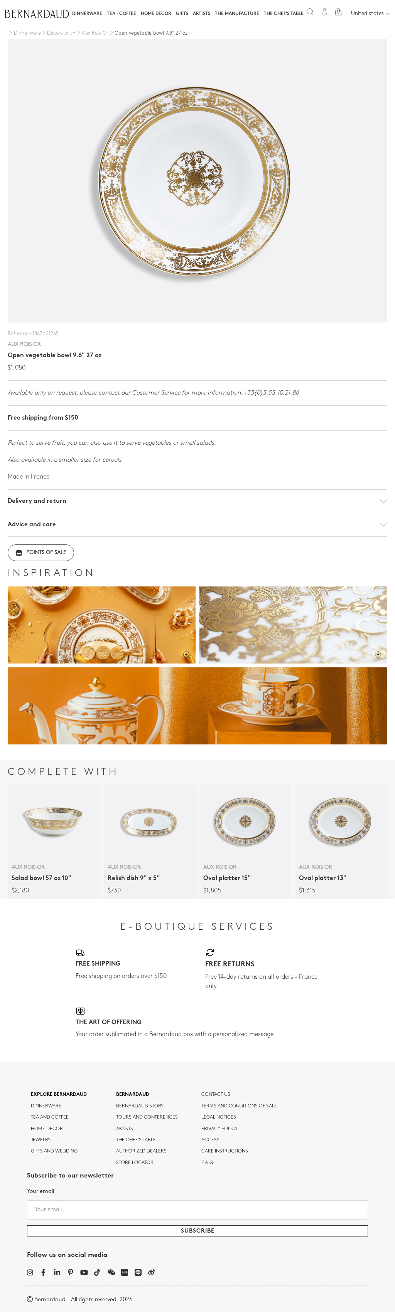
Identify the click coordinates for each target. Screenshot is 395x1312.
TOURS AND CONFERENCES (147, 1117)
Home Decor (156, 14)
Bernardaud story (140, 1106)
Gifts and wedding (54, 1151)
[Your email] (197, 1210)
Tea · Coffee (121, 14)
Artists (201, 14)
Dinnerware (87, 14)
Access (210, 1140)
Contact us (215, 1094)
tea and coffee (50, 1117)
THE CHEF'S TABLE (136, 1140)
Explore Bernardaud (59, 1094)
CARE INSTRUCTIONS (224, 1151)
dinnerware (46, 1106)
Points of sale (41, 553)
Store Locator (135, 1163)
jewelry (41, 1140)
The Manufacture (237, 14)
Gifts (182, 14)
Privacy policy (219, 1129)
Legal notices (218, 1117)
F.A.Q (207, 1163)
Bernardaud (132, 1094)
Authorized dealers (141, 1151)
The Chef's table (284, 14)
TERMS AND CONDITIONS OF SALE (239, 1106)
